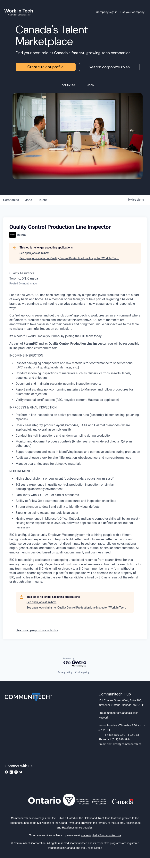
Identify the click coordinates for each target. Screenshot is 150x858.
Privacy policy (65, 672)
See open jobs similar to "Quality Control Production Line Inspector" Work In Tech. (69, 258)
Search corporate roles (109, 67)
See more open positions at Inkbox (37, 630)
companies (11, 200)
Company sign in (106, 12)
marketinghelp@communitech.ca (101, 835)
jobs (28, 200)
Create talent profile (45, 66)
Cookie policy (82, 672)
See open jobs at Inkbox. (34, 253)
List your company (133, 12)
